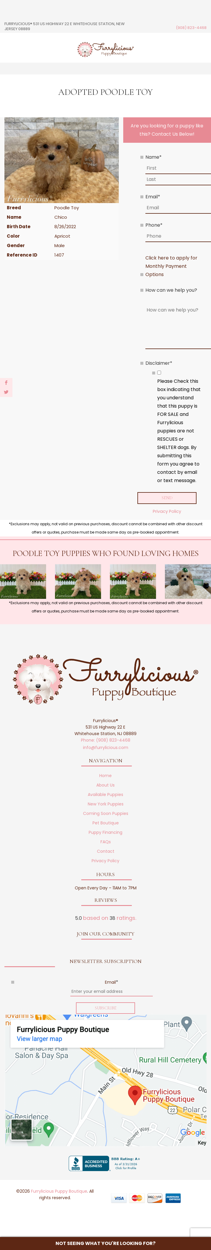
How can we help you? (171, 290)
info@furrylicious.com (105, 748)
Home (105, 776)
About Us (105, 785)
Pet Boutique (105, 823)
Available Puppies (105, 795)
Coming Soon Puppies (105, 814)
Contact (105, 852)
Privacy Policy (167, 512)
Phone (154, 225)
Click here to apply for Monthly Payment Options (171, 266)
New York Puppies (106, 804)
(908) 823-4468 (191, 27)
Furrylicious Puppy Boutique (59, 1192)
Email (152, 196)
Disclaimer (158, 363)
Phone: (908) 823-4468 (105, 740)
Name (153, 157)
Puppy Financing (105, 833)
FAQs (105, 842)
